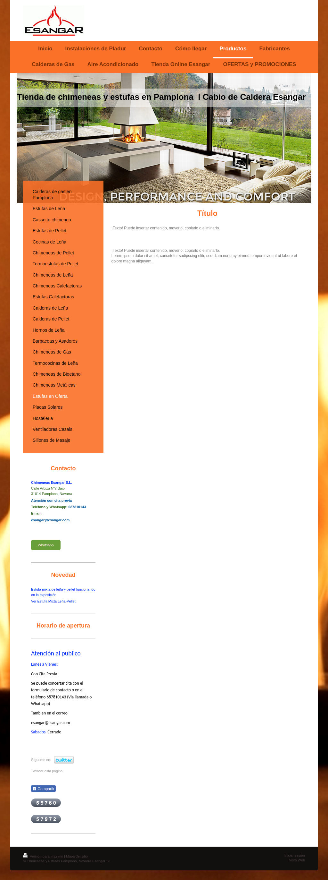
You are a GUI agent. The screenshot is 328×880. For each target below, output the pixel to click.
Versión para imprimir (43, 856)
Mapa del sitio (77, 856)
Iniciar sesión (294, 855)
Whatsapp (46, 545)
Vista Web (297, 860)
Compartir (43, 789)
